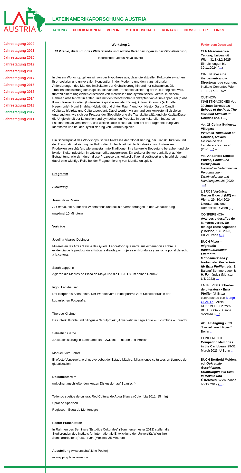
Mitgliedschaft (140, 30)
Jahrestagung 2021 (19, 51)
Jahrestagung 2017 (19, 78)
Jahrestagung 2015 (19, 92)
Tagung (59, 30)
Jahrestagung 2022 (19, 44)
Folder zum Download (216, 44)
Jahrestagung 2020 (19, 57)
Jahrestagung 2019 (19, 64)
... (231, 208)
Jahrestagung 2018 (19, 71)
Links (219, 30)
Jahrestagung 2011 (19, 119)
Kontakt (170, 30)
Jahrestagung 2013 (19, 105)
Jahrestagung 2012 (19, 112)
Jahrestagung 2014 (19, 98)
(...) (221, 235)
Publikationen (87, 30)
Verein (113, 30)
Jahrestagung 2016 (19, 85)
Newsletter (196, 30)
